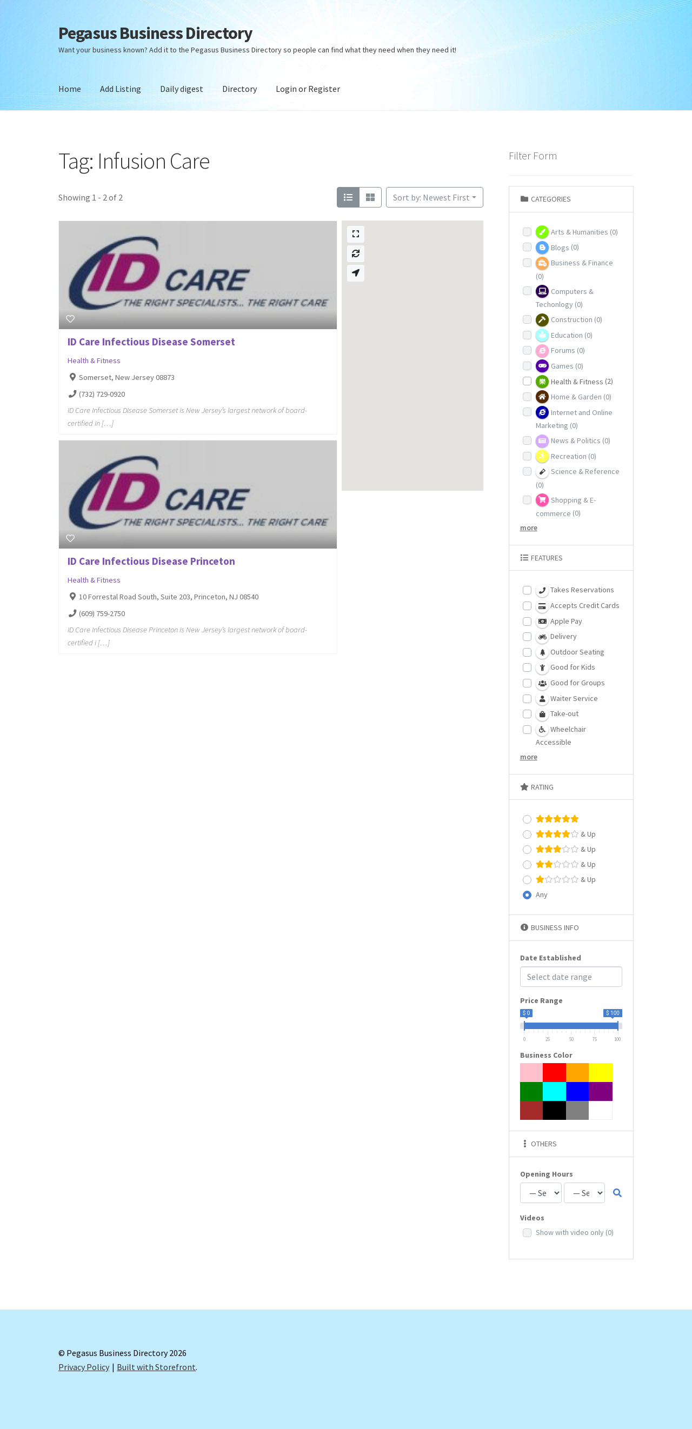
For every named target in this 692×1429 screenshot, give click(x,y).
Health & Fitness (94, 360)
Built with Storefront (156, 1366)
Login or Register (308, 88)
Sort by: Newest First (431, 197)
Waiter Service (567, 698)
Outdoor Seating (570, 652)
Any (542, 894)
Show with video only (575, 1232)
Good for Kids (565, 668)
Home (69, 88)
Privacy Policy (83, 1366)
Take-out (557, 714)
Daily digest (181, 88)
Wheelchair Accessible (561, 735)
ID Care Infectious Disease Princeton (151, 561)
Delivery (556, 637)
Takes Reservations (575, 590)
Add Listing (120, 88)
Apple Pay (559, 621)
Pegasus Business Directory (155, 33)
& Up (566, 834)
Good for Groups (570, 683)
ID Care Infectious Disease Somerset (151, 341)
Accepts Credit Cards (578, 606)
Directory (239, 88)
